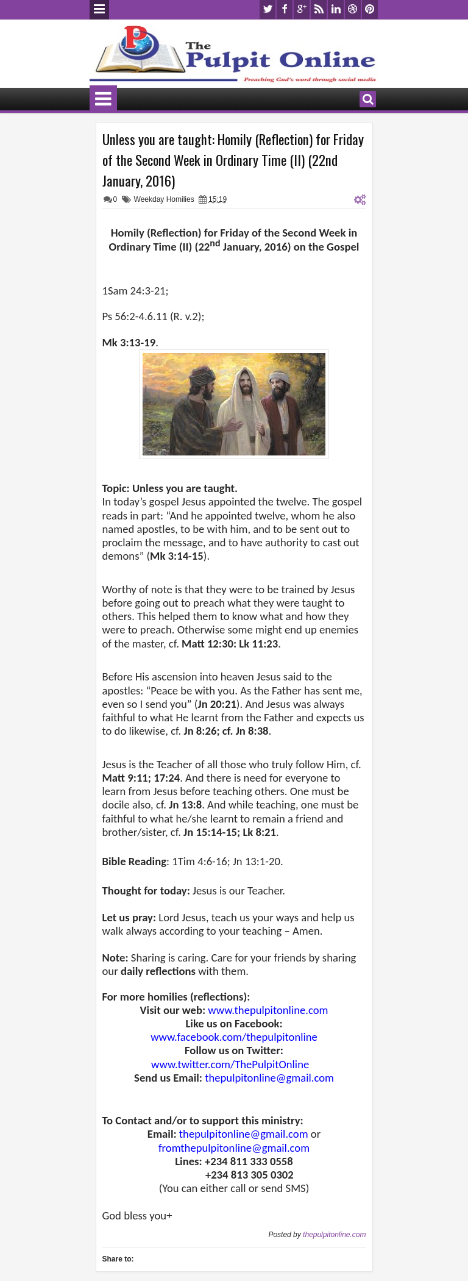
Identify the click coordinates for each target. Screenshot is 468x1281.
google (302, 9)
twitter (267, 9)
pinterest (370, 9)
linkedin (336, 9)
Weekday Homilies (164, 199)
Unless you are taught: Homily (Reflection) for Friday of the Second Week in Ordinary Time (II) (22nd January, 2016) (233, 160)
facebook (284, 9)
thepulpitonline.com (334, 1234)
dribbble (353, 9)
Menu (99, 10)
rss (319, 9)
